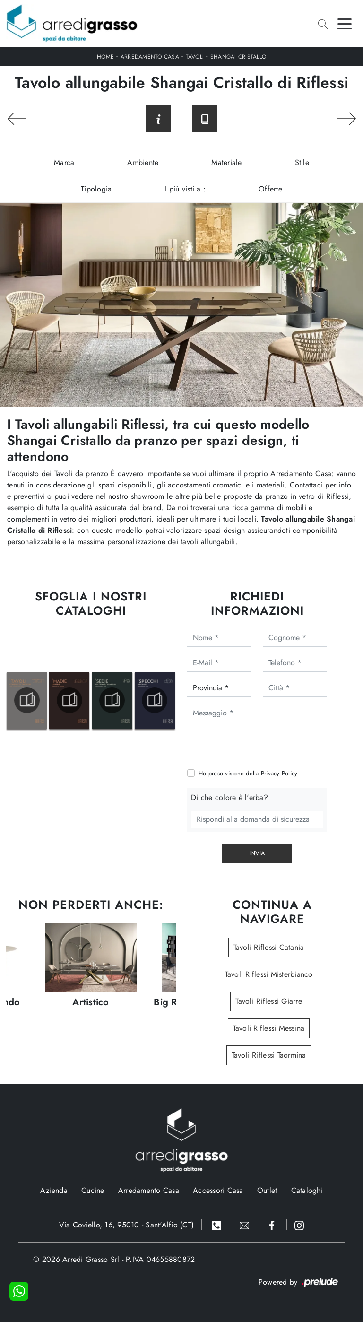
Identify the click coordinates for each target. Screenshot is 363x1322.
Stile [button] (302, 162)
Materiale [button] (226, 162)
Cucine (92, 1190)
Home (105, 56)
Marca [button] (64, 162)
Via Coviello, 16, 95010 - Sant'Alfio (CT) (126, 1224)
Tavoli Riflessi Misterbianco (269, 974)
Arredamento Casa (150, 56)
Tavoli (195, 56)
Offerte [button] (270, 188)
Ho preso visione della (248, 773)
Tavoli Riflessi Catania (268, 947)
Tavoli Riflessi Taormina (269, 1055)
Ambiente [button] (142, 162)
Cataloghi (307, 1190)
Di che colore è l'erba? (229, 797)
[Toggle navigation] (344, 23)
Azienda (54, 1190)
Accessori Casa (218, 1190)
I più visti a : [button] (185, 188)
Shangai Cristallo (238, 56)
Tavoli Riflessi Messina (269, 1028)
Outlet (267, 1190)
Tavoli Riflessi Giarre (268, 1001)
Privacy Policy (279, 773)
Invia (257, 853)
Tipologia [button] (96, 188)
